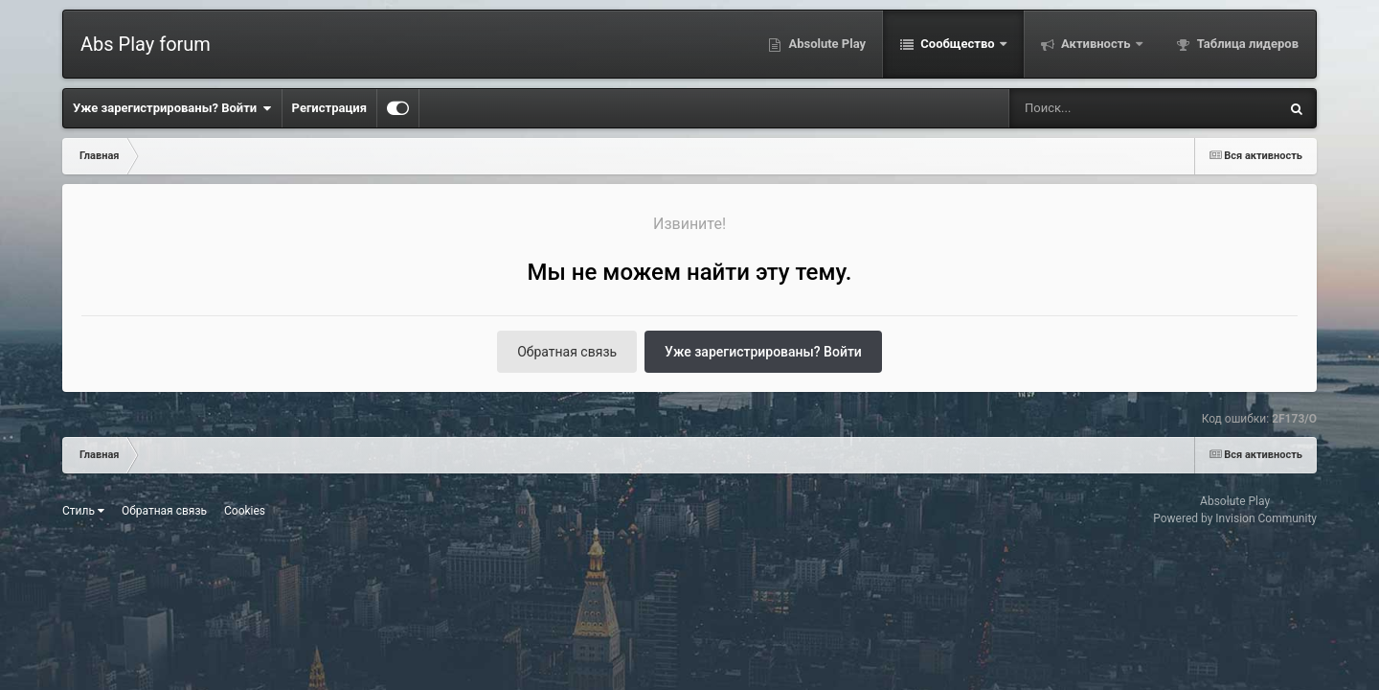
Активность (1096, 43)
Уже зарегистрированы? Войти (172, 108)
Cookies (244, 511)
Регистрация (329, 108)
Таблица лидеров (1246, 43)
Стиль (83, 511)
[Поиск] (1108, 108)
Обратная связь (567, 351)
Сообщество (957, 43)
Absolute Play (825, 43)
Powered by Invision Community (1235, 518)
